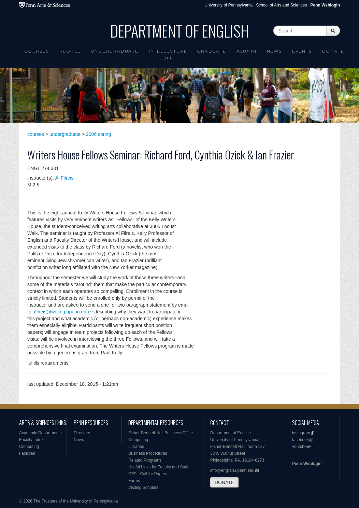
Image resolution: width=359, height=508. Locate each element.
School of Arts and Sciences (281, 5)
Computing (29, 446)
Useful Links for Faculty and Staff (158, 467)
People (70, 51)
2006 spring (98, 134)
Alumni (246, 51)
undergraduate (65, 134)
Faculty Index (31, 439)
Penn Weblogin (306, 463)
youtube (299, 446)
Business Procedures (147, 453)
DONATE (224, 482)
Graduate (211, 51)
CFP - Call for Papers (147, 473)
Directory (82, 433)
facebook (300, 439)
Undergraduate (114, 51)
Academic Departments (40, 433)
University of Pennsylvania (228, 5)
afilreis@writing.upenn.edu (61, 311)
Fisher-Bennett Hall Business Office (160, 433)
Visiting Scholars (143, 487)
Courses (36, 51)
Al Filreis (64, 178)
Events (302, 51)
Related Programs (144, 460)
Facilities (27, 453)
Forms (134, 480)
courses (35, 134)
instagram (301, 433)
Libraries (136, 446)
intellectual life (168, 54)
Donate (333, 51)
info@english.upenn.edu (232, 470)
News (274, 51)
